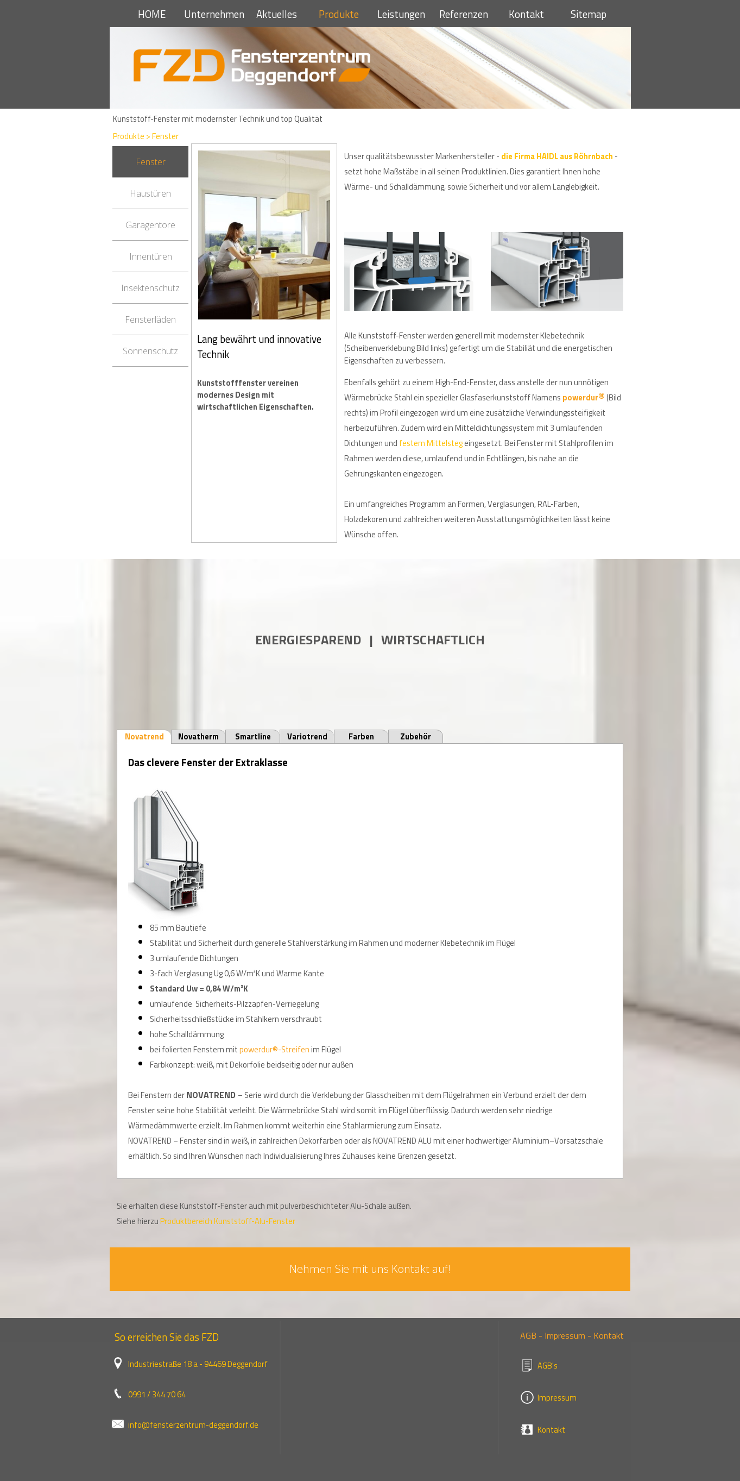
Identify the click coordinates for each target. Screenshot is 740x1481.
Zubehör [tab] (415, 736)
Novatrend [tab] (144, 736)
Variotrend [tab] (307, 736)
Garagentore (150, 225)
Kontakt (526, 14)
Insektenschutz (150, 288)
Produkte (339, 14)
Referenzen (463, 14)
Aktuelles (276, 14)
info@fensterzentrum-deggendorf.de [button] (193, 1425)
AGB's (547, 1365)
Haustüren (150, 193)
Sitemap (588, 14)
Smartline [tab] (253, 736)
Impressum (557, 1397)
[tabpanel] (264, 379)
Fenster (165, 136)
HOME (152, 14)
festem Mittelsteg (431, 443)
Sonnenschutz (150, 351)
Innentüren (150, 256)
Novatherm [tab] (198, 736)
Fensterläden (150, 319)
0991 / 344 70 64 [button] (157, 1394)
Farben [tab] (361, 736)
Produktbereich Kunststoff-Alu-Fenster (227, 1221)
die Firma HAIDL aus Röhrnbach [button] (557, 156)
